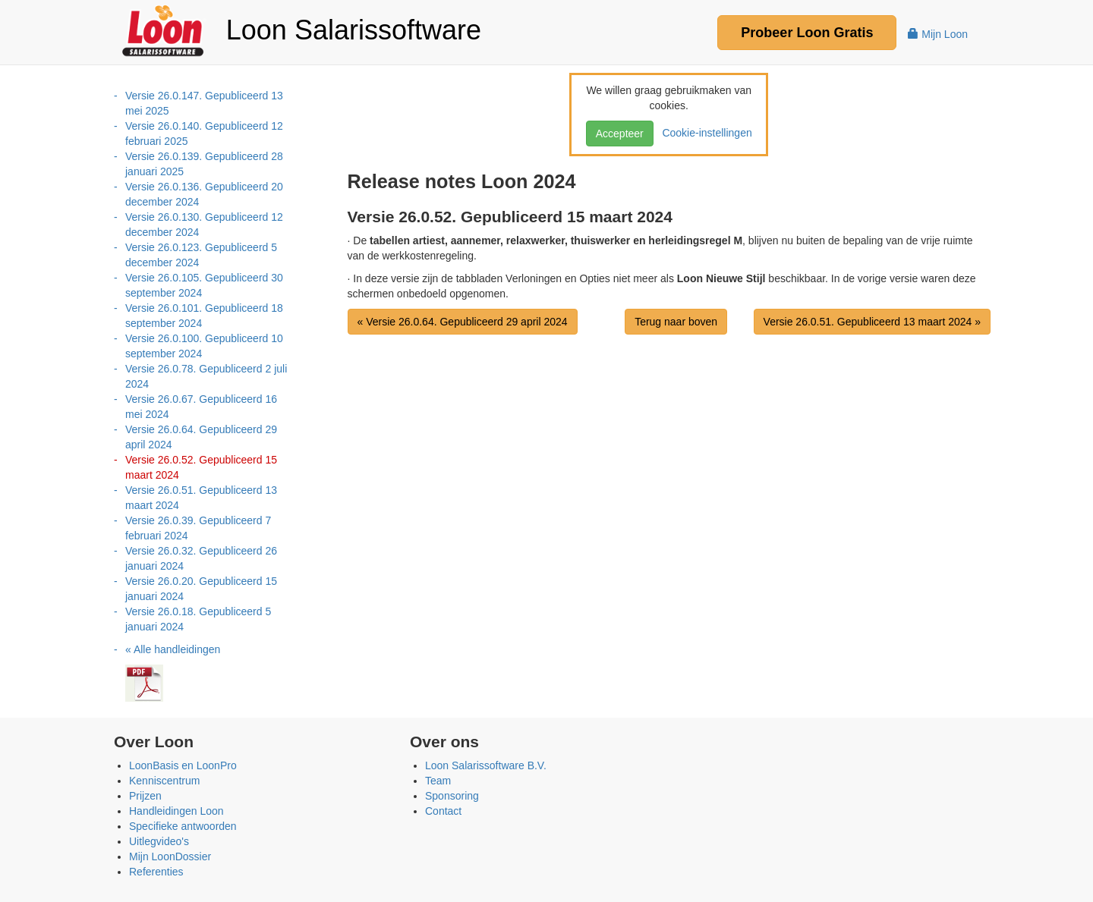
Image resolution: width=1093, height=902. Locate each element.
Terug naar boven (676, 322)
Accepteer (620, 133)
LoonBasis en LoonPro (183, 765)
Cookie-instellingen (704, 133)
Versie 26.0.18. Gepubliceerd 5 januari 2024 (198, 619)
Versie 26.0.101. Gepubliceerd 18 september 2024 (204, 315)
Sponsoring (452, 796)
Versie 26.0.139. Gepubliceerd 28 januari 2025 (204, 164)
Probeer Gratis (807, 32)
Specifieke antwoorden (183, 826)
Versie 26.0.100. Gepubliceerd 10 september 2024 (204, 346)
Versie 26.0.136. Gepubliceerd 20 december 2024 (204, 194)
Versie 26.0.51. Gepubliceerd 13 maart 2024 (201, 497)
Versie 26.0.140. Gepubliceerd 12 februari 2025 (204, 133)
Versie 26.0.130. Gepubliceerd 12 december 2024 (204, 224)
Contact (443, 811)
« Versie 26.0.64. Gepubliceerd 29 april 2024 (463, 322)
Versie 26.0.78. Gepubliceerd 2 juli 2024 (206, 376)
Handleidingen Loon (176, 811)
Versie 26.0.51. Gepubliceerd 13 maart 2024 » (872, 322)
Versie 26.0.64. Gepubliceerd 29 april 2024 (201, 437)
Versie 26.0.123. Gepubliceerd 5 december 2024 (201, 255)
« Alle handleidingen (172, 649)
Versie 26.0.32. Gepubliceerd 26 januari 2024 (201, 558)
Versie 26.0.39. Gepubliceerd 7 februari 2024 (198, 528)
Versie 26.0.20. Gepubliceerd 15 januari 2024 (201, 588)
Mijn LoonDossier (170, 856)
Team (438, 781)
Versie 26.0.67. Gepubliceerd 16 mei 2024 (201, 406)
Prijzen (145, 796)
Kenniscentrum (164, 781)
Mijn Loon (938, 34)
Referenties (156, 872)
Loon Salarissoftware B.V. (485, 765)
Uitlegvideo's (159, 841)
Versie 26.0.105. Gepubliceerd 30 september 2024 (204, 285)
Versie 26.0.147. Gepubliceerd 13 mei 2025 (204, 103)
